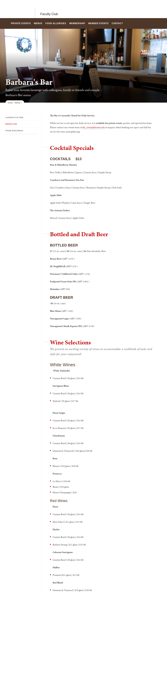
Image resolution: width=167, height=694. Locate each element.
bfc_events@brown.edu (93, 127)
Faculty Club (49, 9)
